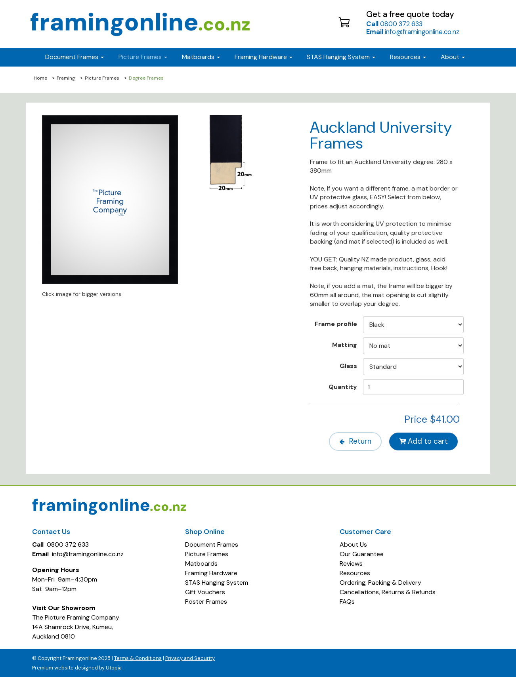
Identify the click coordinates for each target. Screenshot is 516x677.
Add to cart (423, 441)
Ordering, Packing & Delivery (380, 582)
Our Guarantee (362, 554)
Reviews (351, 563)
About (453, 57)
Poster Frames (206, 601)
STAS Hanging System (216, 582)
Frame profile (336, 324)
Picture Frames (102, 78)
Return (355, 441)
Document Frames (211, 544)
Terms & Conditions (138, 658)
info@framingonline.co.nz (412, 31)
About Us (353, 544)
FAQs (347, 601)
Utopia (114, 667)
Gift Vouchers (205, 592)
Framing (66, 78)
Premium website (53, 667)
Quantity (343, 387)
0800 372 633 (394, 23)
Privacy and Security (190, 658)
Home (40, 78)
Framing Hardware (211, 573)
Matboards (201, 563)
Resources (408, 57)
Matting (344, 345)
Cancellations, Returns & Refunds (388, 592)
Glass (348, 366)
